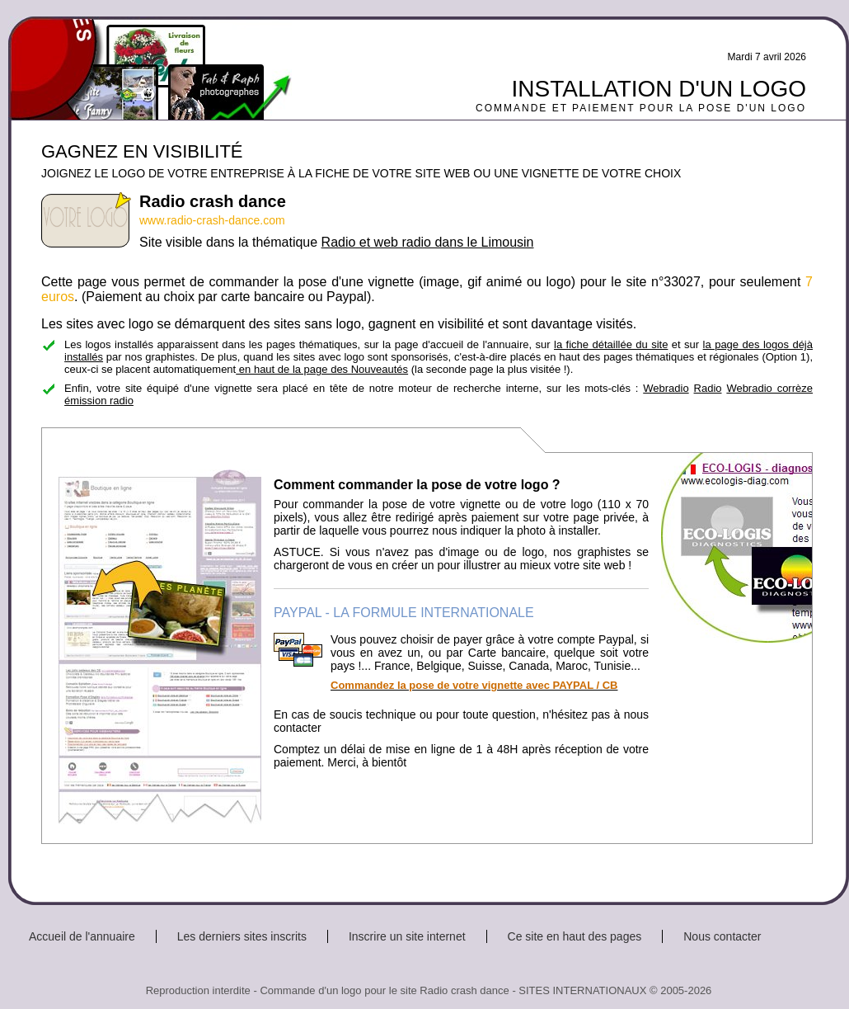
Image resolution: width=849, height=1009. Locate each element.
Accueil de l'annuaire (82, 936)
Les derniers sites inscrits (242, 936)
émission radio (99, 400)
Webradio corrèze (769, 388)
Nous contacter (722, 936)
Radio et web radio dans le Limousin (427, 242)
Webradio (665, 388)
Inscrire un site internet (407, 936)
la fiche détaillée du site (611, 344)
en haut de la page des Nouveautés (322, 369)
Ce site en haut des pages (575, 936)
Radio (708, 388)
